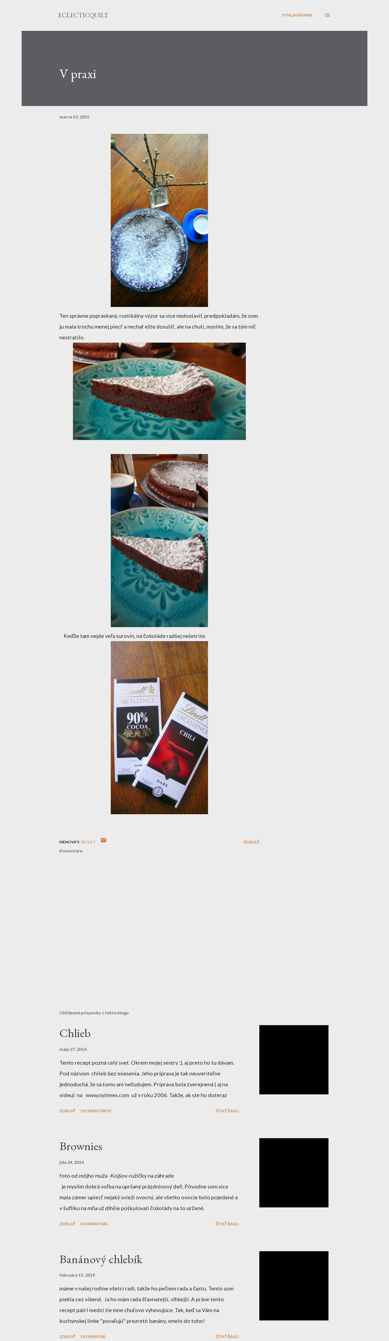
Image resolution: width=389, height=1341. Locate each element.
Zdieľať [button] (251, 842)
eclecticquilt (83, 15)
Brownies (80, 1146)
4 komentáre (94, 1223)
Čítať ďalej (227, 1110)
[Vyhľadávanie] (297, 15)
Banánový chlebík (100, 1259)
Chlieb (75, 1033)
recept (88, 842)
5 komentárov (95, 1110)
